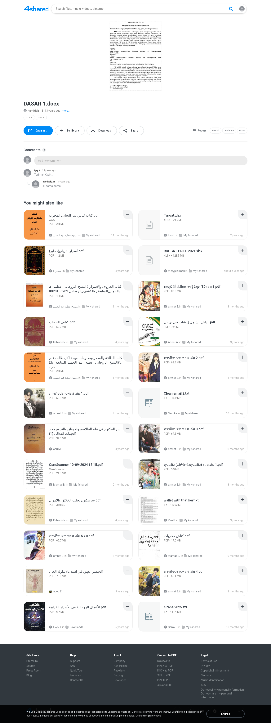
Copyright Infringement (215, 670)
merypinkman (174, 270)
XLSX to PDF (164, 684)
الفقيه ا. (55, 627)
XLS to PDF (164, 675)
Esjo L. (169, 235)
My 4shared (91, 235)
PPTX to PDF (165, 665)
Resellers (119, 670)
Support (75, 660)
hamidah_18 (33, 110)
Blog (29, 675)
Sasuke (170, 413)
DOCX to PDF (165, 670)
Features (75, 675)
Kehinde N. (57, 342)
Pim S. (170, 520)
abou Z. (55, 591)
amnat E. (171, 306)
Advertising (120, 665)
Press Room (33, 670)
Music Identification (212, 680)
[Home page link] (36, 8)
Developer (120, 680)
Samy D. (171, 627)
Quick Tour (76, 670)
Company (119, 660)
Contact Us (76, 680)
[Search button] (231, 8)
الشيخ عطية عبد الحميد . (63, 235)
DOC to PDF (164, 660)
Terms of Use (209, 660)
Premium (32, 660)
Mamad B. (57, 484)
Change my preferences (148, 715)
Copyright (119, 675)
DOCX (29, 117)
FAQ (72, 665)
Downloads (74, 627)
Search (30, 665)
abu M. (55, 449)
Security (206, 675)
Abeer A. (171, 342)
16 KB (41, 117)
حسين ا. (55, 270)
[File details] (39, 225)
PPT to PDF (164, 680)
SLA (203, 684)
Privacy (205, 665)
